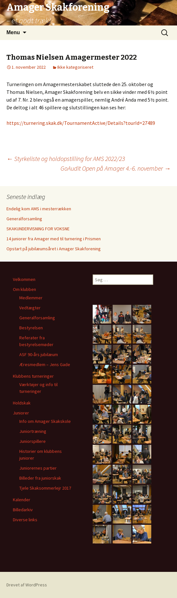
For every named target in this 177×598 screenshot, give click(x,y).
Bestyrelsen (31, 328)
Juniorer (21, 413)
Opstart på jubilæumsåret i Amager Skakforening (53, 249)
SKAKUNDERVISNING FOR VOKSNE (38, 229)
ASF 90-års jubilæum (38, 354)
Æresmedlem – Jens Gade (44, 364)
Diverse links (25, 520)
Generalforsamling (24, 219)
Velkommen (24, 279)
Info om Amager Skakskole (45, 421)
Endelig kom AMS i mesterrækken (38, 209)
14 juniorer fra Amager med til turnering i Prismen (53, 239)
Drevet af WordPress (26, 585)
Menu (13, 32)
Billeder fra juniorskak (40, 478)
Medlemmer (30, 298)
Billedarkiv (23, 510)
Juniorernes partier (38, 468)
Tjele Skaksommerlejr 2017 (45, 488)
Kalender (21, 500)
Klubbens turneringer (33, 376)
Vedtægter (30, 308)
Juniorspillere (32, 441)
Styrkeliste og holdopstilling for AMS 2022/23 (65, 158)
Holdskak (22, 403)
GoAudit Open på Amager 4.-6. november (116, 168)
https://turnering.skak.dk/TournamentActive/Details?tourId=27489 (80, 123)
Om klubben (24, 289)
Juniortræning (32, 431)
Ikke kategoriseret (75, 67)
